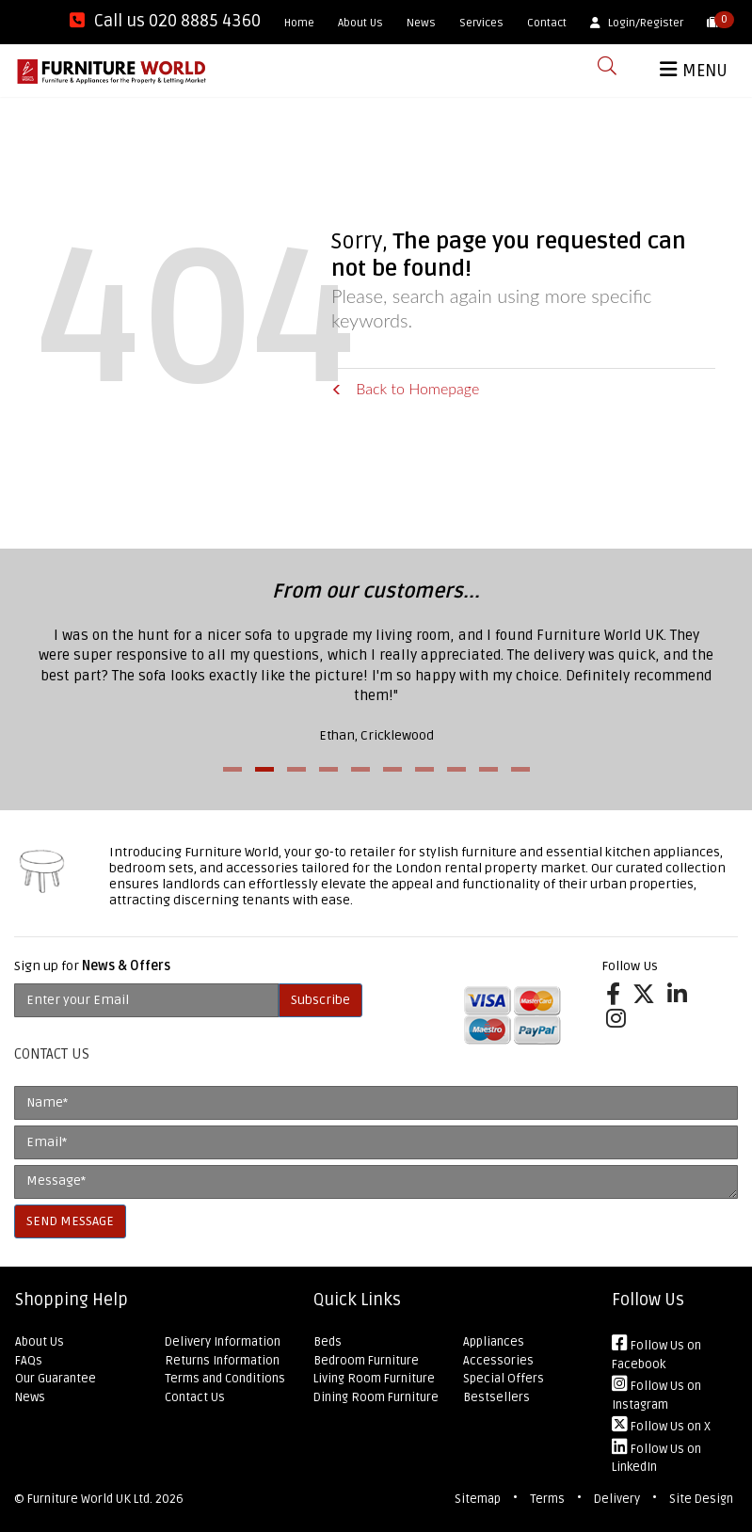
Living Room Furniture (374, 1378)
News (421, 23)
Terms (547, 1499)
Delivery (617, 1499)
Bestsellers (496, 1397)
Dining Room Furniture (376, 1397)
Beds (327, 1341)
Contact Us (195, 1397)
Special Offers (503, 1378)
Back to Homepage (405, 388)
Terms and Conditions (225, 1378)
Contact (547, 23)
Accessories (498, 1360)
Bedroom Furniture (366, 1360)
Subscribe (320, 1000)
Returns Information (222, 1360)
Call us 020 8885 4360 (165, 20)
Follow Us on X (661, 1426)
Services (481, 23)
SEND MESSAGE (70, 1221)
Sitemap (478, 1499)
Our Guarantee (55, 1378)
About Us (360, 23)
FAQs (28, 1360)
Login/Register (636, 23)
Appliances (493, 1341)
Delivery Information (222, 1341)
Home (299, 23)
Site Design (701, 1499)
